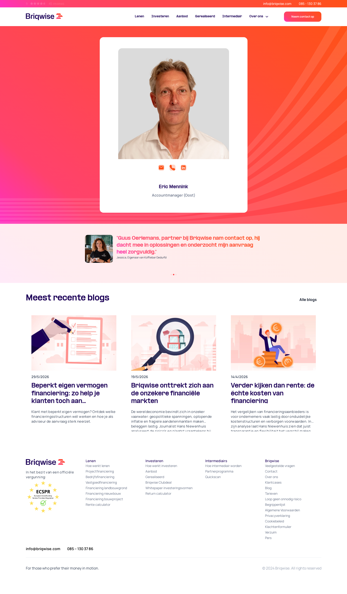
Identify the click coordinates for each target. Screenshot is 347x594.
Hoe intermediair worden (223, 466)
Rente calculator (98, 504)
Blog (268, 488)
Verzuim (271, 532)
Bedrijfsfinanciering (100, 477)
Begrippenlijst (275, 504)
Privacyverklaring (277, 515)
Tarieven (271, 493)
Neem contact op (302, 16)
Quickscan (213, 477)
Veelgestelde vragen (280, 466)
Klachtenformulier (278, 526)
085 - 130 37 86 (310, 3)
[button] (259, 16)
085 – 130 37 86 (80, 548)
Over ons (271, 477)
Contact (271, 471)
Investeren (160, 16)
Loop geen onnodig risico (283, 499)
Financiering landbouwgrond (106, 488)
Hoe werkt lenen (98, 466)
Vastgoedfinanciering (101, 482)
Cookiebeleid (274, 521)
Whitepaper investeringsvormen (169, 488)
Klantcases (273, 482)
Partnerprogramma (219, 471)
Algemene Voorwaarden (282, 510)
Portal (277, 17)
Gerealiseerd (205, 16)
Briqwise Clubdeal (158, 482)
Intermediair (232, 16)
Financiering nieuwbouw (103, 493)
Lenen (139, 16)
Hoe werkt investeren (161, 466)
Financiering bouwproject (104, 499)
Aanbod (182, 16)
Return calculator (158, 493)
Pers (268, 538)
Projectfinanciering (100, 471)
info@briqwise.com (277, 3)
